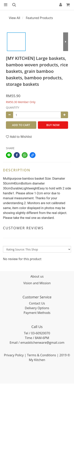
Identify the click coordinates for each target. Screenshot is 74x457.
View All (14, 18)
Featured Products (39, 18)
